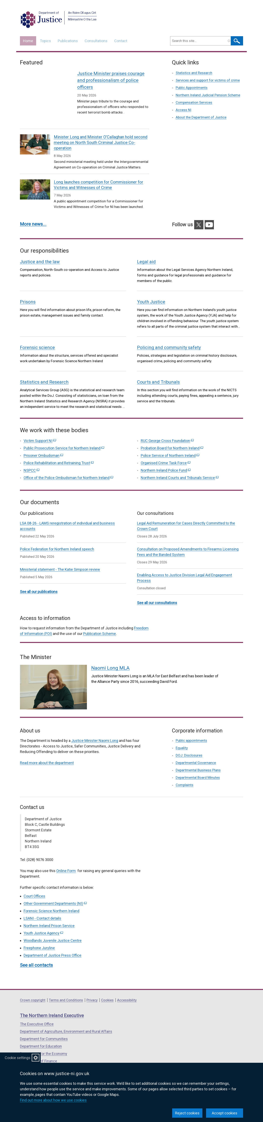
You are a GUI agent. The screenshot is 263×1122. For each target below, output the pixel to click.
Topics (45, 41)
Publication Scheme (99, 624)
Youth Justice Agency (43, 923)
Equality (182, 738)
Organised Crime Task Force (165, 453)
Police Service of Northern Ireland (170, 445)
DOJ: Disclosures (189, 745)
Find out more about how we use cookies (53, 1100)
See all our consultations (157, 593)
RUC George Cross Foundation (167, 431)
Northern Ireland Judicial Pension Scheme (208, 95)
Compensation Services (194, 102)
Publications (68, 41)
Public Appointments (192, 88)
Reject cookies (187, 1113)
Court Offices (34, 886)
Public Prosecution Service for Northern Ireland (64, 438)
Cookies (107, 990)
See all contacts (36, 955)
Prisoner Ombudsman (43, 445)
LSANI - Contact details (42, 908)
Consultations (96, 41)
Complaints (184, 775)
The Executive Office (37, 1014)
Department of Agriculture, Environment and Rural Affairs (66, 1021)
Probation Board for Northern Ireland (172, 438)
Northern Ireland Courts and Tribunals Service (180, 468)
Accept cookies (224, 1113)
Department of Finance (38, 1051)
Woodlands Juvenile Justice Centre (53, 930)
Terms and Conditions (66, 990)
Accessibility (127, 990)
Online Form (66, 861)
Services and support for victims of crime (208, 80)
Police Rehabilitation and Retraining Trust (59, 453)
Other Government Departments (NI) (55, 893)
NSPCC (31, 460)
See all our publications (39, 582)
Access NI (183, 110)
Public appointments (191, 731)
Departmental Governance (196, 753)
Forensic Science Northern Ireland (51, 901)
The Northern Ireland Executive (52, 1005)
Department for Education (41, 1036)
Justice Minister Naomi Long (94, 731)
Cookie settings (17, 1058)
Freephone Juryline (39, 938)
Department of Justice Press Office (52, 945)
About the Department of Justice (201, 117)
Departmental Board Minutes (198, 768)
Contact (120, 41)
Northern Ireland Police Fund (166, 460)
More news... (33, 214)
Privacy (92, 990)
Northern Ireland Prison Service (49, 916)
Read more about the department (47, 753)
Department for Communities (44, 1029)
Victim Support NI (40, 431)
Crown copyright (32, 990)
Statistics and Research (194, 73)
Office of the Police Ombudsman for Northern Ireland (68, 468)
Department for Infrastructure (44, 1058)
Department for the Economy (43, 1044)
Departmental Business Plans (198, 760)
